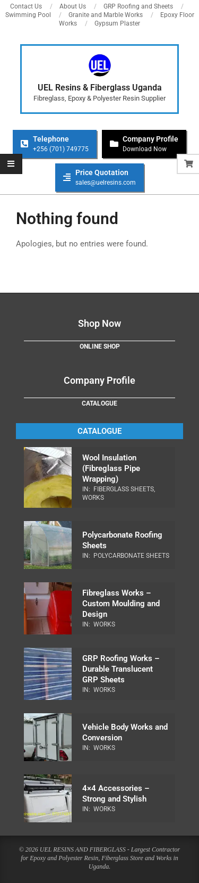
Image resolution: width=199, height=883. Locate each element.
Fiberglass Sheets (123, 489)
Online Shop (100, 346)
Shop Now (99, 323)
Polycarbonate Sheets (131, 555)
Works (93, 497)
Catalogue (99, 403)
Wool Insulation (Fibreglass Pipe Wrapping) (111, 468)
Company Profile (99, 380)
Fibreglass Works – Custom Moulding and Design (121, 603)
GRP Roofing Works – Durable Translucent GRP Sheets (121, 669)
